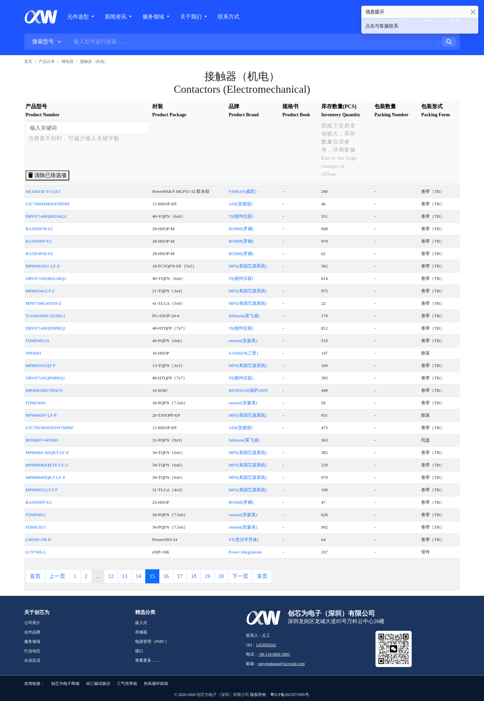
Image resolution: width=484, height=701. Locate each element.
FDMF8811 (36, 514)
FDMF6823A (37, 340)
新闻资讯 (116, 16)
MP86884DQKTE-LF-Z (47, 464)
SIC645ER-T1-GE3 (43, 191)
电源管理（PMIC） (152, 641)
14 (138, 576)
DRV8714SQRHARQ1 (46, 278)
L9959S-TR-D (38, 539)
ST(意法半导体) (243, 539)
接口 (139, 651)
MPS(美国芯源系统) (248, 266)
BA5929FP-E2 (38, 502)
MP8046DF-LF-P (41, 415)
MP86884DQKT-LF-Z (45, 477)
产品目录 (47, 61)
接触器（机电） (94, 61)
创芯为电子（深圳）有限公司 (223, 694)
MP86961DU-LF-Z (43, 266)
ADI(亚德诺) (240, 203)
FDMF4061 (36, 402)
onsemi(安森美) (243, 340)
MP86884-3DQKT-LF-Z (47, 452)
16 (166, 576)
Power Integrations (245, 551)
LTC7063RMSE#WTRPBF (50, 427)
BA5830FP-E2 (38, 241)
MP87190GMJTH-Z (44, 303)
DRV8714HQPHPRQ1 (46, 328)
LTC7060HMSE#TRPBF (48, 203)
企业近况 (32, 660)
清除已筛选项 (47, 175)
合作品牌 (32, 632)
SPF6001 (34, 353)
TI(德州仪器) (241, 216)
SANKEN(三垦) (243, 353)
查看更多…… (147, 660)
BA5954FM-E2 (39, 253)
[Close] (472, 11)
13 (124, 576)
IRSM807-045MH (42, 440)
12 (111, 576)
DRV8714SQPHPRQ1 (45, 377)
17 (180, 576)
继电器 (68, 61)
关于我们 (191, 16)
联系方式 (228, 16)
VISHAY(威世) (242, 191)
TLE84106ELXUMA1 (45, 315)
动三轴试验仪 (98, 683)
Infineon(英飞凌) (244, 315)
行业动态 (32, 651)
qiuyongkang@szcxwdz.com (281, 663)
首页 (28, 61)
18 (193, 576)
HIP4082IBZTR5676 (44, 390)
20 (221, 576)
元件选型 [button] (78, 16)
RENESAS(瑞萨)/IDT (248, 390)
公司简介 (32, 622)
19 (207, 576)
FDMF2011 (36, 527)
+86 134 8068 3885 (274, 654)
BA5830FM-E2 (39, 228)
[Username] (254, 42)
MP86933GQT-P (40, 365)
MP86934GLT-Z (40, 290)
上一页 (57, 576)
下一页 (240, 576)
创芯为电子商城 (65, 683)
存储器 (141, 632)
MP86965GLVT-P (41, 489)
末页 (262, 576)
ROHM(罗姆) (241, 228)
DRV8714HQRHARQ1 (46, 216)
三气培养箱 (127, 683)
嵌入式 (141, 622)
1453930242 (266, 645)
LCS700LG (36, 551)
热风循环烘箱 (156, 683)
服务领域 (154, 16)
